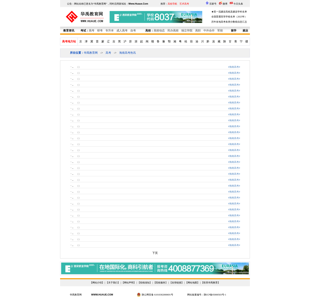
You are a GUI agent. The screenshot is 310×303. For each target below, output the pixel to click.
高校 (148, 30)
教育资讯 (68, 30)
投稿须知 (144, 282)
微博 (225, 3)
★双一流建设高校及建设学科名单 (229, 11)
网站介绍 (97, 282)
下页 (155, 253)
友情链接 (176, 282)
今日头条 (238, 3)
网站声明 (128, 282)
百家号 (212, 3)
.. (72, 66)
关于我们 (113, 282)
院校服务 (160, 282)
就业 (245, 30)
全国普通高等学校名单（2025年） (229, 16)
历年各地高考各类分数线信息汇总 (229, 21)
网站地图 (192, 282)
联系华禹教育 (210, 282)
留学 (233, 30)
